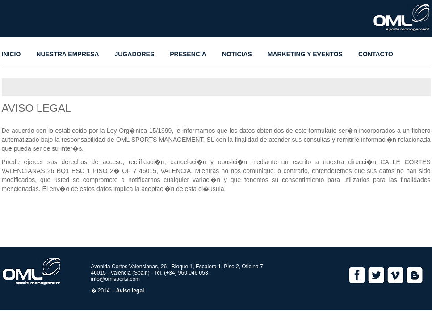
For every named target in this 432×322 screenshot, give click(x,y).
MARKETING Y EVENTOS (305, 54)
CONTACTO (375, 54)
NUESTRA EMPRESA (67, 54)
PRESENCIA (188, 54)
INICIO (11, 54)
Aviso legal (130, 291)
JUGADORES (135, 54)
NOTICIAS (237, 54)
